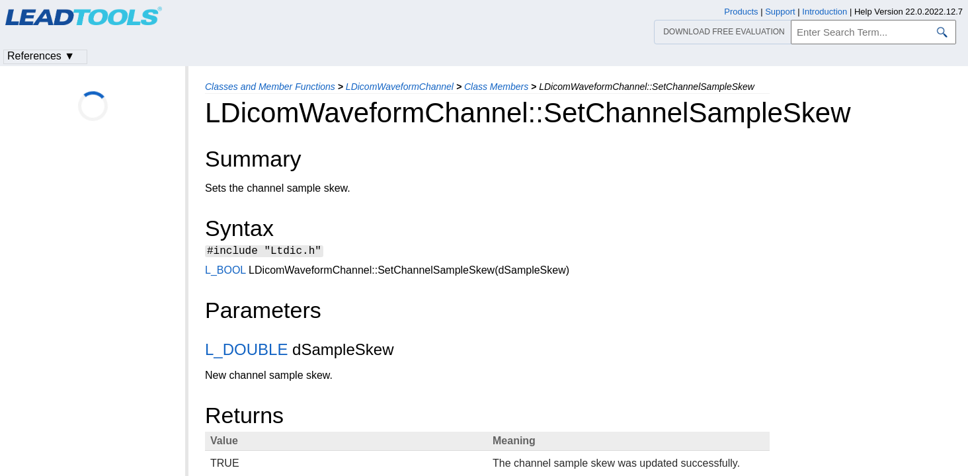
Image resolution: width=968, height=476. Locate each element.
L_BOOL (225, 272)
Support (780, 12)
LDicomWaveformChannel (400, 86)
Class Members (496, 86)
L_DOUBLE (246, 351)
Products (741, 12)
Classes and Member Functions (270, 86)
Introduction (824, 12)
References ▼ (41, 55)
